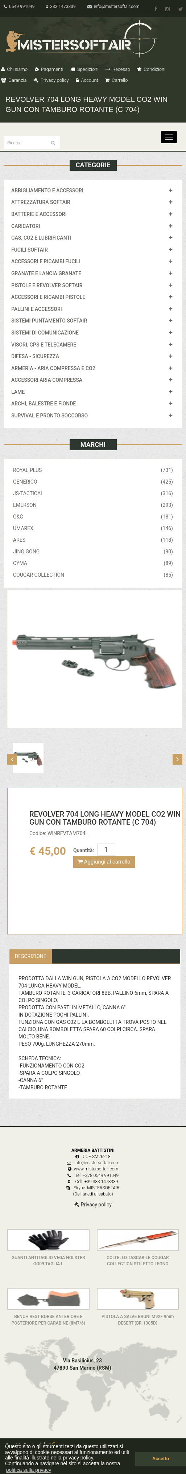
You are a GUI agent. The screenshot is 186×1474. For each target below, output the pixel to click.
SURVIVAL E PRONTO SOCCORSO (49, 415)
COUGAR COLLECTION (93, 574)
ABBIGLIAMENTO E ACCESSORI (47, 190)
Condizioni (151, 69)
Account (87, 80)
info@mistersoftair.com (113, 6)
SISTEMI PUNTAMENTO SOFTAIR (49, 321)
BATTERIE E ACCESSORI (39, 214)
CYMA (93, 563)
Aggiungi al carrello (104, 861)
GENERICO (93, 481)
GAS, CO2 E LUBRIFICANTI (41, 238)
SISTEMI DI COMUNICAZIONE (45, 333)
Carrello (116, 80)
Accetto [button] (160, 1458)
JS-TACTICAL (93, 493)
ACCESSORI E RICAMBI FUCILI (45, 261)
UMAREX (93, 528)
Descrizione (30, 956)
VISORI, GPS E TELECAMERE (43, 345)
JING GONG (93, 551)
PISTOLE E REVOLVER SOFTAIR (46, 285)
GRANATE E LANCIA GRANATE (46, 273)
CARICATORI (25, 226)
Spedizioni (84, 69)
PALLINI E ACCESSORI (36, 309)
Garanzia (13, 80)
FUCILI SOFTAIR (29, 250)
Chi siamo (14, 69)
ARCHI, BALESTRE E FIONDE (43, 403)
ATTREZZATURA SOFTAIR (40, 202)
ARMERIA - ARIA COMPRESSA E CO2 (53, 368)
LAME (18, 392)
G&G (93, 516)
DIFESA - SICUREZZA (35, 356)
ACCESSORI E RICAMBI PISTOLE (48, 297)
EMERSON (93, 505)
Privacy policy (51, 80)
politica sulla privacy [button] (28, 1470)
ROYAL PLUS (93, 470)
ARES (93, 540)
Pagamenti (49, 69)
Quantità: (83, 850)
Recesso (118, 69)
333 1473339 (60, 6)
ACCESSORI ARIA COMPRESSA (46, 380)
